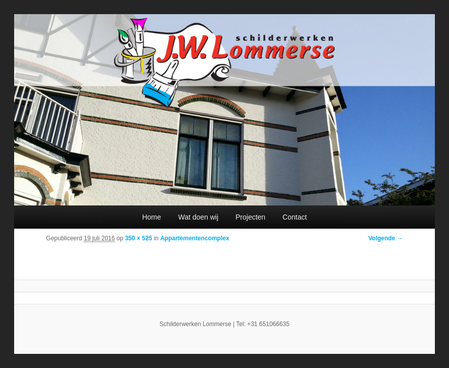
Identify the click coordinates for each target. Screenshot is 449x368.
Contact (294, 217)
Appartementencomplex (194, 238)
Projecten (250, 217)
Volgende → (385, 238)
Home (151, 217)
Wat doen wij (198, 217)
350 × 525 (138, 238)
